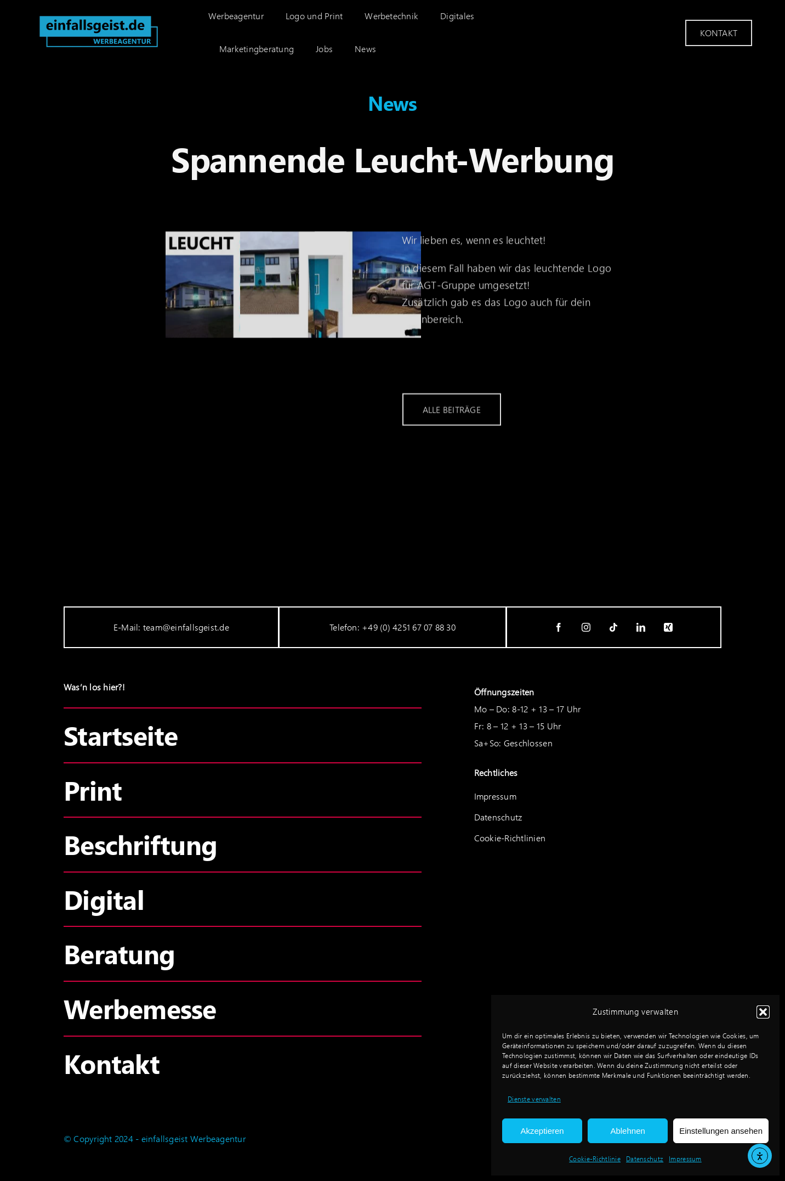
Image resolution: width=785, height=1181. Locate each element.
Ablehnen (627, 1130)
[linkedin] (641, 627)
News (392, 102)
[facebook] (559, 627)
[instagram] (587, 627)
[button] (763, 1011)
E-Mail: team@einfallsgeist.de (171, 627)
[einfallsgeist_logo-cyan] (98, 14)
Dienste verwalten (534, 1099)
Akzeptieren (542, 1130)
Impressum (685, 1159)
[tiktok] (614, 627)
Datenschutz (644, 1159)
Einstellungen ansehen (721, 1130)
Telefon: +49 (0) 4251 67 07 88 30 (392, 627)
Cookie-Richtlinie (595, 1159)
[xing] (669, 627)
